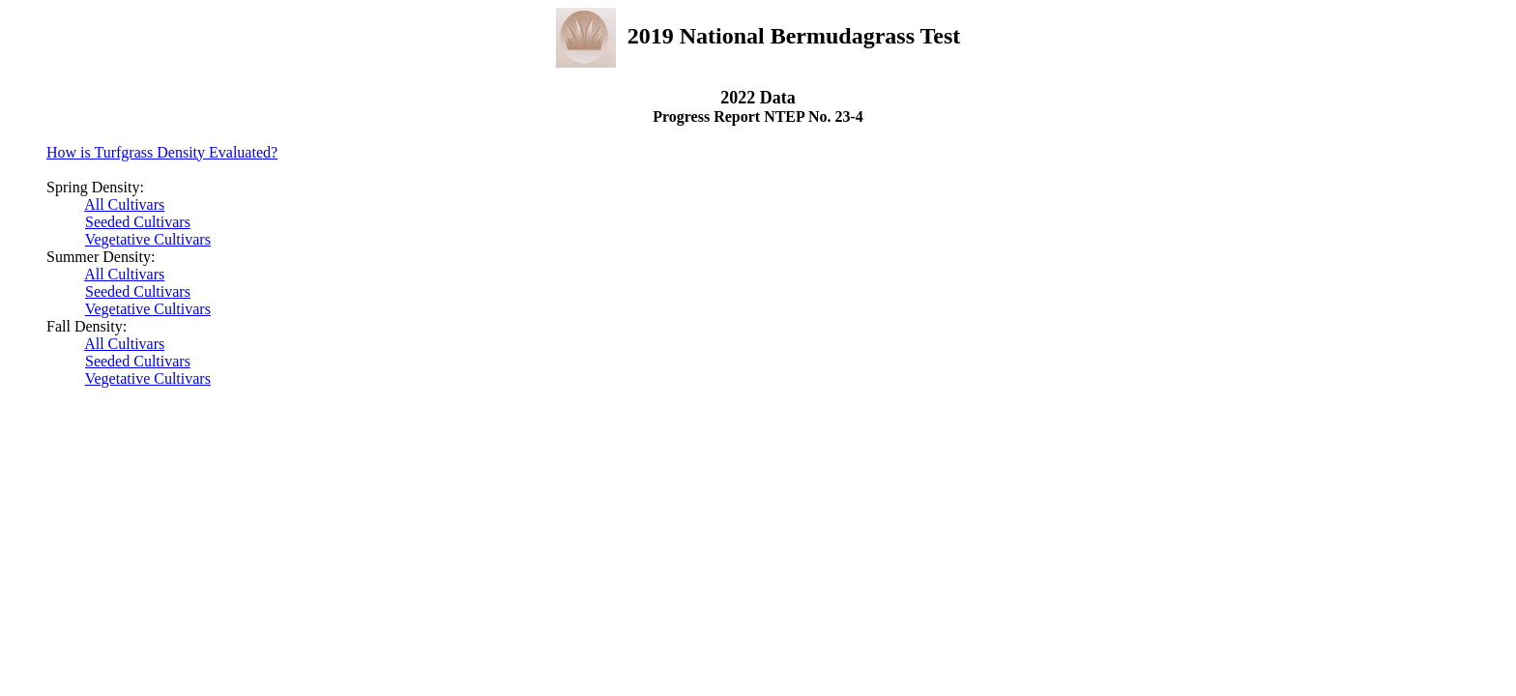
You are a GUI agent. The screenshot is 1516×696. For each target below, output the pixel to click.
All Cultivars (124, 204)
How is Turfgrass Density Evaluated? (161, 152)
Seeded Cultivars (137, 222)
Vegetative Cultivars (148, 239)
